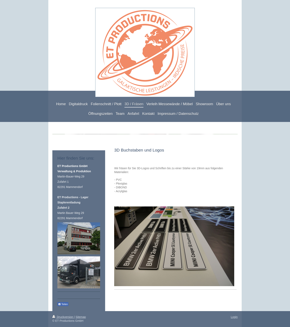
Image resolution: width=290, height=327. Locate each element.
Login (234, 317)
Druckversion (63, 317)
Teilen (63, 304)
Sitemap (81, 317)
